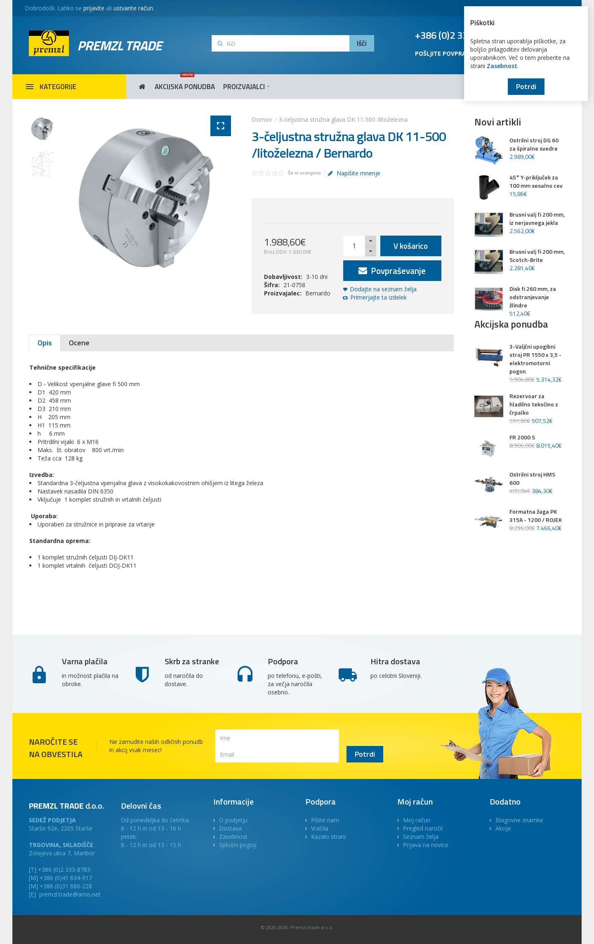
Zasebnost (502, 66)
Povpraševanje (392, 270)
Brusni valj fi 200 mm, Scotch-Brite (537, 256)
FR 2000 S (522, 437)
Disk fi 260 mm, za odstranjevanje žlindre (532, 297)
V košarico (411, 246)
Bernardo (317, 293)
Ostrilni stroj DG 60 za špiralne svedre (534, 144)
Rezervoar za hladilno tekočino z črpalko (533, 404)
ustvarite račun (133, 8)
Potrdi (526, 86)
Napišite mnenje (354, 173)
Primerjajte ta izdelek (378, 297)
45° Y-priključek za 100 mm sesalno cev (536, 181)
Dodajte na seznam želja (383, 289)
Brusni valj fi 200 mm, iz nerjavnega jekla (537, 218)
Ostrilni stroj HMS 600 (532, 478)
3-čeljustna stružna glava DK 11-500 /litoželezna (343, 119)
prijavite (93, 8)
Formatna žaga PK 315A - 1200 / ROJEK (535, 515)
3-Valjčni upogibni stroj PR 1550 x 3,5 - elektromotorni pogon (535, 358)
